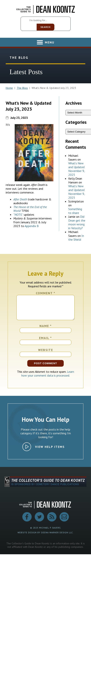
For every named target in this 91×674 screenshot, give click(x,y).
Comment (45, 293)
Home (9, 88)
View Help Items (50, 451)
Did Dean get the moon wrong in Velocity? (76, 222)
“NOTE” (18, 214)
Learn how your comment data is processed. (47, 378)
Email (45, 342)
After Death (20, 199)
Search (45, 27)
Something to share (75, 211)
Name (45, 330)
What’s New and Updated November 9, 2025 (76, 169)
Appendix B (32, 226)
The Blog (22, 88)
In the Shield (76, 237)
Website (45, 354)
